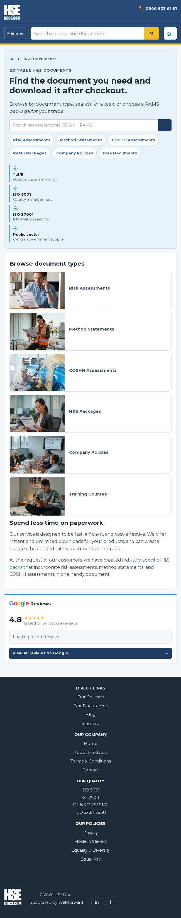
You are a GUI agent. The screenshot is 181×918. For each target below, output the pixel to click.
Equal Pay (90, 859)
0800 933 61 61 (161, 8)
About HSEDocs (90, 752)
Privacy (90, 832)
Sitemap (90, 723)
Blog (90, 714)
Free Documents (120, 153)
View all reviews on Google (90, 653)
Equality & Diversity (90, 850)
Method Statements (81, 140)
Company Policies (74, 153)
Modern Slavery (90, 841)
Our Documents (91, 705)
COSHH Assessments (133, 140)
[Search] (151, 33)
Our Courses (90, 697)
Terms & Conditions (90, 761)
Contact (90, 770)
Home (90, 743)
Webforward (70, 902)
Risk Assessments (31, 140)
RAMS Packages (30, 153)
